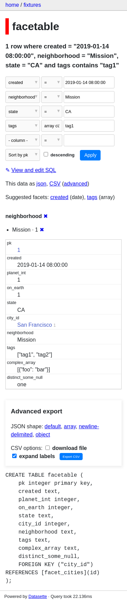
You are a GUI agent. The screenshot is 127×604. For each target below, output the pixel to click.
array (70, 426)
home (12, 5)
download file (66, 448)
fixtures (32, 5)
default (53, 426)
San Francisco (34, 325)
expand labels (33, 456)
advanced (75, 184)
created (59, 197)
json (41, 184)
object (43, 434)
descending (59, 154)
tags (92, 197)
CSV (55, 184)
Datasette (37, 596)
